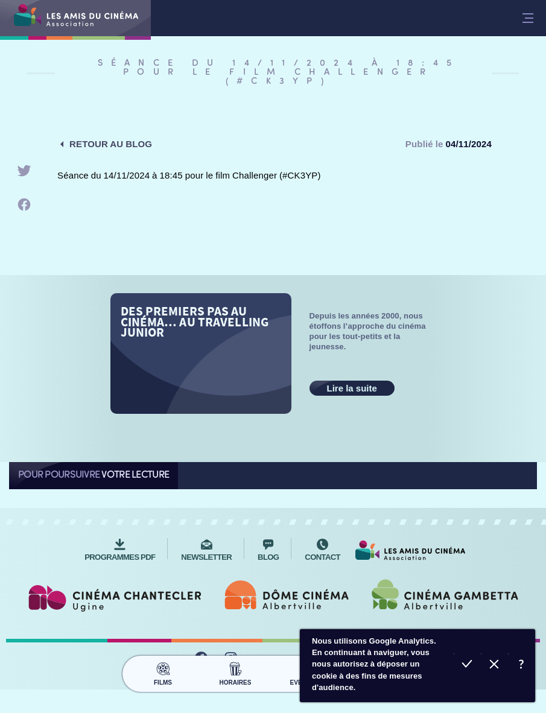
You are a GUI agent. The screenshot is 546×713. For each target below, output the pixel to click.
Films (163, 672)
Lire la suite (352, 388)
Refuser (494, 665)
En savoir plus (521, 665)
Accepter (467, 665)
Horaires (235, 672)
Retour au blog (110, 144)
